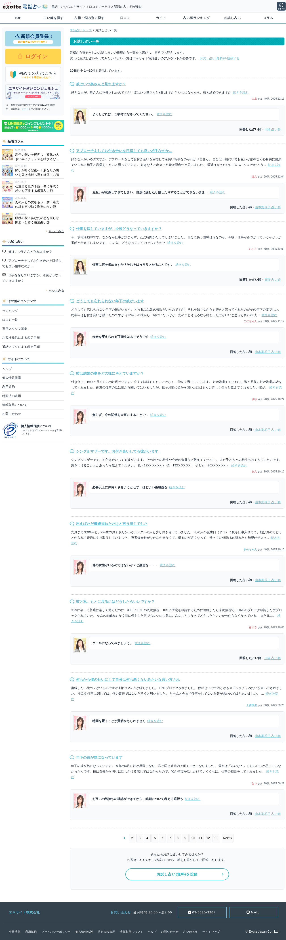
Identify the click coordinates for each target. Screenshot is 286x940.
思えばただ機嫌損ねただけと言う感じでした (111, 524)
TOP (17, 18)
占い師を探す (54, 18)
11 (200, 838)
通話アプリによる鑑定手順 (21, 347)
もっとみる (56, 231)
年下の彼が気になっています (99, 757)
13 (215, 838)
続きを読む (241, 92)
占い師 (272, 129)
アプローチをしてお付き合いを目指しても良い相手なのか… (32, 263)
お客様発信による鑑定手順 (21, 337)
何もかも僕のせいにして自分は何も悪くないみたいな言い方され (128, 679)
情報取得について (14, 405)
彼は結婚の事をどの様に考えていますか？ (110, 373)
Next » (227, 838)
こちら (25, 109)
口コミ (125, 18)
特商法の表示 (11, 396)
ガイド (161, 18)
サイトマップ (211, 931)
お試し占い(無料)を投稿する (219, 58)
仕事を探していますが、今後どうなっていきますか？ (32, 277)
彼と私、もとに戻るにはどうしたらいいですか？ (115, 602)
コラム (268, 18)
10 (193, 838)
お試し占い (232, 18)
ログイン (36, 56)
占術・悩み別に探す (89, 18)
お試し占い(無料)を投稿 (177, 874)
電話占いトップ (81, 30)
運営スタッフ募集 (14, 328)
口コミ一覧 (10, 320)
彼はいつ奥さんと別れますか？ (29, 251)
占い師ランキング (196, 18)
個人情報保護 (11, 378)
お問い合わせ (11, 414)
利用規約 (8, 387)
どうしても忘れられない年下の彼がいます (110, 301)
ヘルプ (7, 369)
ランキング (10, 311)
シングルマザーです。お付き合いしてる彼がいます (117, 451)
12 (208, 838)
